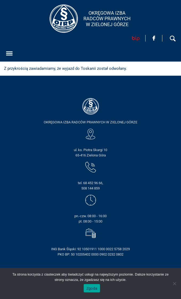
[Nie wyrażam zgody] (174, 283)
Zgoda (91, 288)
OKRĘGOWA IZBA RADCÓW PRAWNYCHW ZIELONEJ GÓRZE (107, 18)
